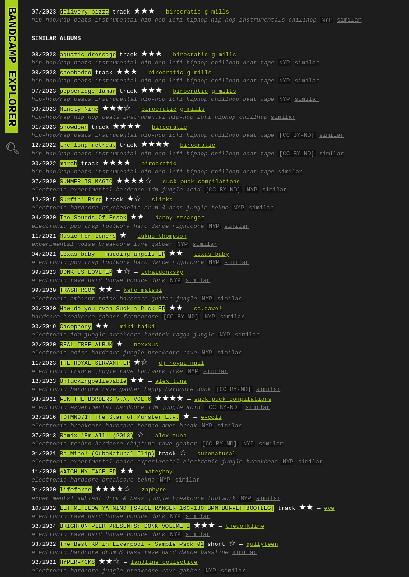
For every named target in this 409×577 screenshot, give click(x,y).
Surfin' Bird (81, 200)
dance (124, 462)
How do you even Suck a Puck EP (112, 309)
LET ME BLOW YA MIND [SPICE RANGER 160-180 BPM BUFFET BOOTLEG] (167, 508)
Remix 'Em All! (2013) (96, 436)
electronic (49, 190)
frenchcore (140, 317)
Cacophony (75, 327)
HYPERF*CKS (77, 563)
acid (193, 190)
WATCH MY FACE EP (88, 472)
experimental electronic (177, 462)
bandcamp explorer (12, 66)
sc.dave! (208, 309)
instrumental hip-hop (130, 20)
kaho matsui (143, 290)
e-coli (211, 417)
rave (77, 281)
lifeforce (75, 490)
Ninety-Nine (79, 109)
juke (176, 372)
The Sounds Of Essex (93, 218)
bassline (215, 553)
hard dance (151, 227)
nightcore (188, 227)
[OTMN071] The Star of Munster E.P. (119, 417)
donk (158, 281)
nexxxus (146, 345)
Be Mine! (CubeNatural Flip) (107, 454)
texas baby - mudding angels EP (112, 254)
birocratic (183, 12)
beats (83, 20)
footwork (116, 227)
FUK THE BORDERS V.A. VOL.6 (105, 399)
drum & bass (163, 208)
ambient (82, 299)
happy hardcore (168, 390)
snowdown (73, 127)
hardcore (130, 190)
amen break (179, 426)
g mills (216, 12)
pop (75, 227)
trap (91, 227)
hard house (105, 281)
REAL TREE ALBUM (86, 345)
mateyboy (158, 472)
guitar (161, 299)
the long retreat (88, 145)
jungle (172, 190)
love (140, 245)
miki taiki (137, 327)
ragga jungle (193, 335)
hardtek (156, 335)
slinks (162, 200)
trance (81, 372)
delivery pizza (84, 12)
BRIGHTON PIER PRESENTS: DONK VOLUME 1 (125, 526)
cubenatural (216, 454)
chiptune (141, 444)
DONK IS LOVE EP (86, 272)
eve (329, 508)
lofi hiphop (188, 20)
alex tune (171, 381)
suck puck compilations (201, 182)
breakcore (114, 245)
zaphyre (154, 490)
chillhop (303, 20)
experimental (91, 190)
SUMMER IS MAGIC (86, 182)
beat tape (258, 63)
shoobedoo (75, 73)
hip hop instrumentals (248, 20)
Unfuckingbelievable (93, 381)
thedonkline (244, 526)
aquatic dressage (88, 55)
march (68, 164)
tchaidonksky (162, 272)
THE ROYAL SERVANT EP (95, 363)
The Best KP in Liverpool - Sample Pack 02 (132, 545)
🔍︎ (12, 148)
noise (86, 245)
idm (152, 190)
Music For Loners (88, 236)
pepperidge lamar (88, 91)
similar (349, 20)
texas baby (211, 254)
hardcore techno (132, 426)
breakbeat (262, 462)
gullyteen (262, 545)
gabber (161, 245)
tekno (220, 208)
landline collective (164, 563)
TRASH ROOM (77, 290)
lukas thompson (161, 236)
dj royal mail (181, 363)
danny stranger (179, 218)
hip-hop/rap (51, 20)
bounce (137, 281)
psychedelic (121, 208)
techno (81, 444)
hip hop (86, 118)
